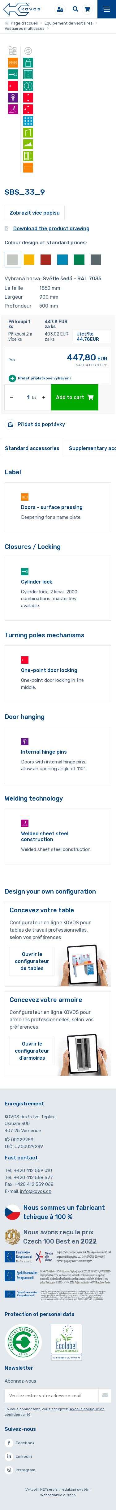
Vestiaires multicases (25, 28)
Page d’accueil (21, 23)
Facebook (20, 1443)
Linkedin (18, 1456)
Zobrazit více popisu (35, 213)
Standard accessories (32, 448)
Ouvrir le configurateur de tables (32, 961)
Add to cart (74, 397)
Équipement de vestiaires (69, 23)
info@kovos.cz (35, 1191)
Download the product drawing (47, 228)
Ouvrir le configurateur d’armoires (32, 1051)
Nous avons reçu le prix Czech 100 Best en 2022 (60, 1237)
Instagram (20, 1470)
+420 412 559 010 (33, 1170)
